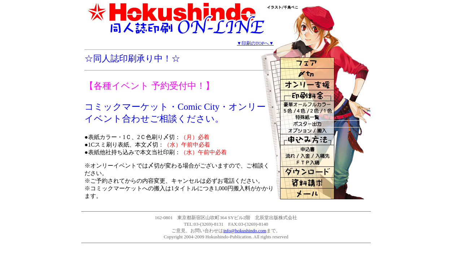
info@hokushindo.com (244, 230)
